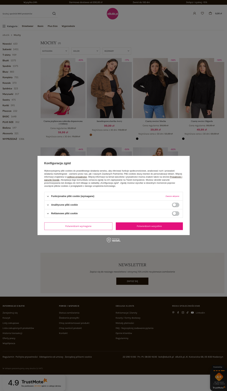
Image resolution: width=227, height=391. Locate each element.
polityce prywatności (77, 177)
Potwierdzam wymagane (78, 226)
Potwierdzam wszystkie (149, 226)
